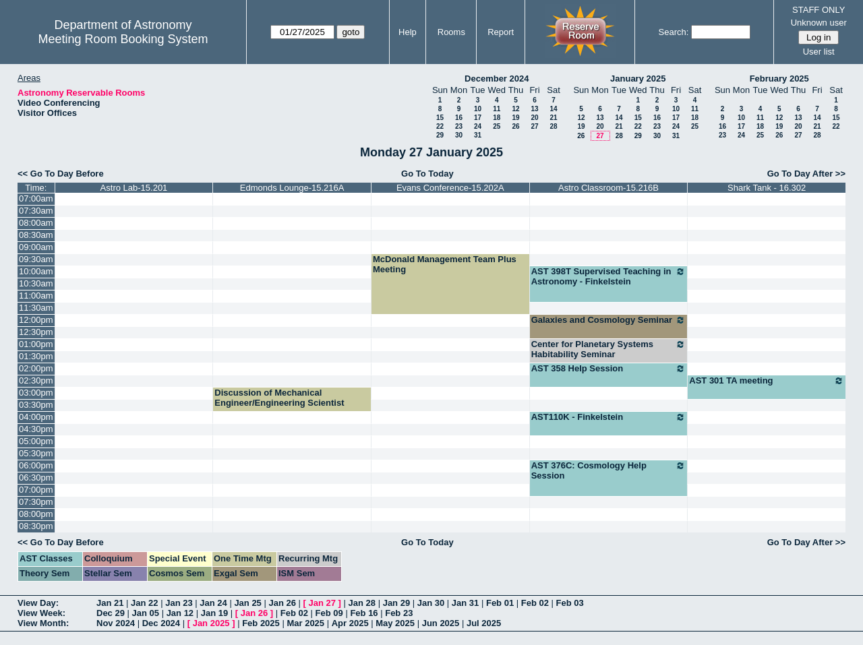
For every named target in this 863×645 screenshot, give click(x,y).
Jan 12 (180, 613)
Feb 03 (570, 603)
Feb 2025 (261, 623)
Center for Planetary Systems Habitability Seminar (608, 349)
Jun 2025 (441, 623)
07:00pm (36, 490)
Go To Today (427, 173)
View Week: (41, 613)
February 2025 (779, 78)
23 (459, 126)
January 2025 (637, 78)
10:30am (36, 283)
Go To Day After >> (806, 173)
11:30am (36, 308)
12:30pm (36, 332)
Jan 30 (430, 603)
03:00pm (36, 393)
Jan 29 (396, 603)
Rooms (451, 32)
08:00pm (36, 514)
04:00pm (36, 417)
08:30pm (36, 526)
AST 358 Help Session (608, 368)
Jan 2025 (211, 623)
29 (440, 135)
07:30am (36, 211)
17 (477, 117)
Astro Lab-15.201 (134, 188)
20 (534, 117)
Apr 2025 (350, 623)
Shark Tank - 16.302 (766, 188)
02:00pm (36, 368)
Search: (674, 32)
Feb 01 (500, 603)
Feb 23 (399, 613)
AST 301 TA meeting (766, 380)
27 (534, 126)
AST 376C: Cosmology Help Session (608, 470)
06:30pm (36, 477)
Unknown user (819, 23)
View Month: (43, 623)
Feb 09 (329, 613)
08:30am (36, 235)
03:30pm (36, 405)
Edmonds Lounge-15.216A (292, 188)
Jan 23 (178, 603)
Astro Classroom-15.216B (608, 188)
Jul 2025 (484, 623)
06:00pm (36, 465)
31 (477, 135)
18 (496, 117)
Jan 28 (362, 603)
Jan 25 (247, 603)
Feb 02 (535, 603)
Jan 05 (145, 613)
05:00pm (36, 441)
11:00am (36, 295)
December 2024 (497, 78)
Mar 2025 (305, 623)
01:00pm (36, 344)
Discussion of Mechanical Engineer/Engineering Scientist (279, 398)
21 (553, 117)
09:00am (36, 247)
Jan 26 (281, 603)
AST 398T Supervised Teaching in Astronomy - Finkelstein (608, 276)
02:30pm (36, 380)
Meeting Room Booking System (123, 39)
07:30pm (36, 502)
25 (496, 126)
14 (553, 109)
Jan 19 (214, 613)
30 (459, 135)
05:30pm (36, 453)
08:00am (36, 223)
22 (440, 126)
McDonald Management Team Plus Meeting (444, 264)
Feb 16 (364, 613)
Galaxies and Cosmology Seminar (608, 320)
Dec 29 (110, 613)
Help (407, 32)
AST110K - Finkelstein (608, 417)
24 (477, 126)
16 (459, 117)
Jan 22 (144, 603)
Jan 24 (213, 603)
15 (440, 117)
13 (534, 109)
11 (496, 109)
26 (515, 126)
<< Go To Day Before (61, 173)
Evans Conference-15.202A (450, 188)
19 (515, 117)
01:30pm (36, 356)
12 (515, 109)
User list (819, 52)
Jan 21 (109, 603)
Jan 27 (322, 603)
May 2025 (395, 623)
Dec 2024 (161, 623)
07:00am (36, 198)
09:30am (36, 259)
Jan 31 (465, 603)
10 (477, 109)
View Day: (38, 603)
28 (553, 126)
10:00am (36, 271)
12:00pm (36, 320)
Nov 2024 (115, 623)
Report (500, 32)
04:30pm (36, 429)
